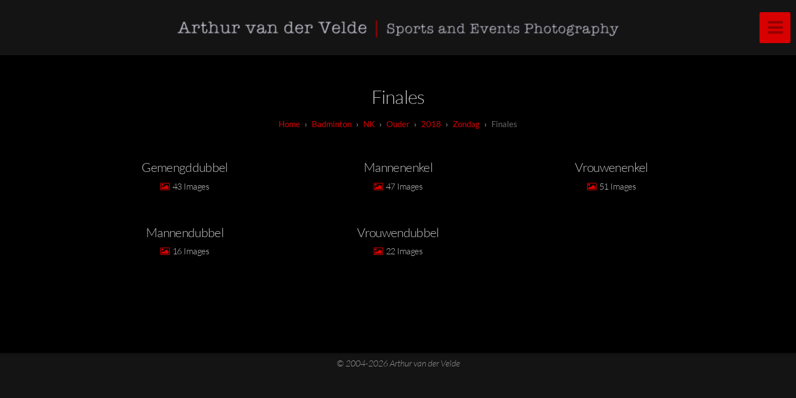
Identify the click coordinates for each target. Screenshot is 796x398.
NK (369, 124)
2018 (431, 124)
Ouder (398, 124)
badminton (332, 124)
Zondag (466, 124)
